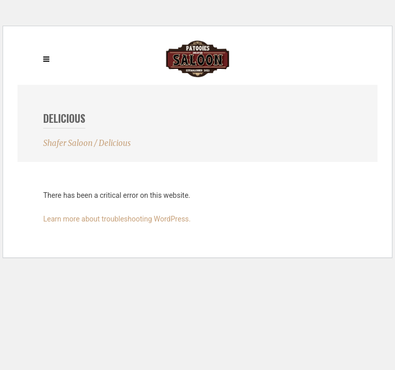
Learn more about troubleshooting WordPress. (117, 219)
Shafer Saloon (68, 143)
